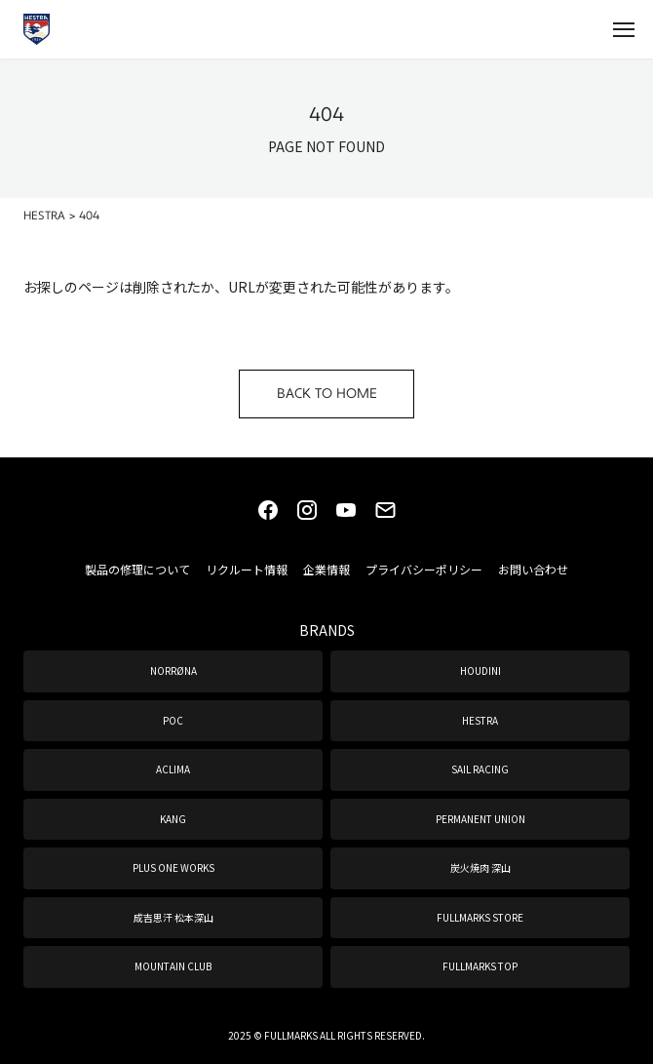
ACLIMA (173, 769)
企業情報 (326, 569)
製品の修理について (137, 569)
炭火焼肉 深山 (480, 867)
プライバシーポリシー (423, 569)
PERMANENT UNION (480, 818)
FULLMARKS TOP (480, 966)
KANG (173, 818)
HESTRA (480, 720)
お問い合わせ (533, 569)
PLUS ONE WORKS (173, 867)
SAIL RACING (480, 769)
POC (173, 720)
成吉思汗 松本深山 (173, 917)
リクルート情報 (247, 569)
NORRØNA (173, 670)
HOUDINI (480, 670)
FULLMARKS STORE (480, 917)
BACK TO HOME (327, 394)
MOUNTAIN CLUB (172, 966)
